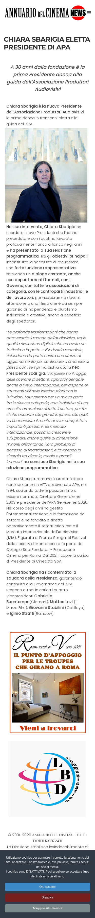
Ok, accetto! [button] (47, 887)
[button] (89, 13)
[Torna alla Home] (45, 13)
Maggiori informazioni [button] (47, 909)
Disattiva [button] (47, 898)
